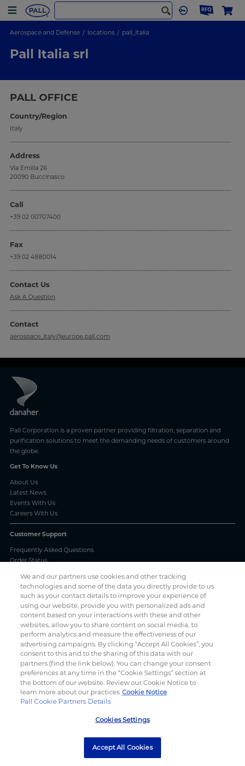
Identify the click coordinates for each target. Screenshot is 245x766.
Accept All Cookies (122, 747)
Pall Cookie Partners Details (65, 701)
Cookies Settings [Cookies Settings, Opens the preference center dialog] (122, 719)
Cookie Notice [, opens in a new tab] (144, 692)
